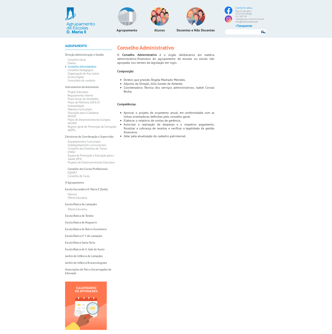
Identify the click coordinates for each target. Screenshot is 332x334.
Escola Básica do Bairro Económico (86, 229)
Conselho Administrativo (82, 66)
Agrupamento (127, 30)
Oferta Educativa (77, 197)
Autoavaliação (76, 106)
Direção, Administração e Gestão (84, 55)
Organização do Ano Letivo (83, 73)
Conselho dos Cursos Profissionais (88, 169)
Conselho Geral (77, 59)
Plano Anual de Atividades (83, 99)
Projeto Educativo (78, 92)
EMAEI (72, 152)
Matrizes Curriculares (80, 109)
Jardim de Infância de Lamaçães (84, 256)
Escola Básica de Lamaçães (81, 204)
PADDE (72, 116)
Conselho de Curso (79, 176)
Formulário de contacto (81, 80)
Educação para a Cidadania (83, 112)
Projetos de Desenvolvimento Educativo (91, 162)
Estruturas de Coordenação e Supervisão (89, 136)
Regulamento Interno (80, 95)
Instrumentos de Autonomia (82, 87)
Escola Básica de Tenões (79, 216)
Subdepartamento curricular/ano (87, 145)
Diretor (72, 63)
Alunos (159, 30)
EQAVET (72, 172)
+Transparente (243, 25)
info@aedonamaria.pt (246, 21)
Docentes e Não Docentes (196, 30)
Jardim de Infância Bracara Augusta (86, 263)
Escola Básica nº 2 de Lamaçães (83, 236)
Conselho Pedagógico (80, 70)
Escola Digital (76, 77)
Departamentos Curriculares (84, 141)
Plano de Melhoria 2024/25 (84, 102)
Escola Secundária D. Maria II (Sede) (86, 189)
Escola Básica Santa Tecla (80, 242)
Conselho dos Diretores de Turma (87, 148)
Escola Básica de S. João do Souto (85, 249)
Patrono (72, 194)
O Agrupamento (74, 182)
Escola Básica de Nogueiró (81, 222)
